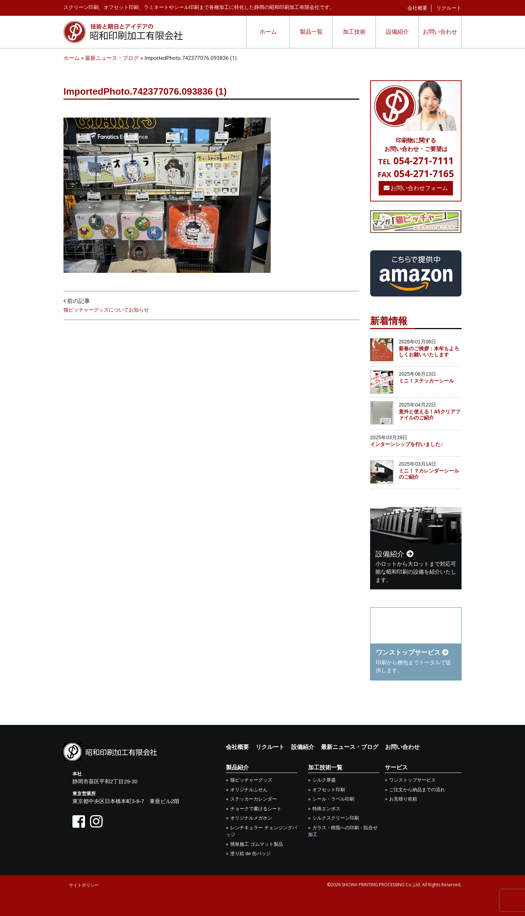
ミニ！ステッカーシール (426, 381)
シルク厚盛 (324, 780)
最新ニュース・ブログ (349, 747)
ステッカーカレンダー (253, 799)
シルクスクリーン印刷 (335, 818)
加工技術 (354, 32)
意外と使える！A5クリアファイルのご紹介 (429, 415)
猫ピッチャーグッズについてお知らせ (106, 310)
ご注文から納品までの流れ (417, 789)
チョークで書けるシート (256, 808)
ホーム (268, 32)
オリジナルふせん (249, 789)
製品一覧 (311, 32)
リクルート (449, 8)
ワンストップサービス (412, 780)
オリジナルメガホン (251, 818)
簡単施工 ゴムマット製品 (256, 844)
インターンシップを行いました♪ (406, 444)
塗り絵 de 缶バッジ (250, 853)
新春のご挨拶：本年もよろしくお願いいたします (429, 351)
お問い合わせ (440, 32)
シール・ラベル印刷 (333, 799)
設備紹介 (397, 32)
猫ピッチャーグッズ (251, 780)
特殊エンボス (326, 808)
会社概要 (417, 8)
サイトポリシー (84, 885)
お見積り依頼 (403, 799)
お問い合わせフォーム (416, 188)
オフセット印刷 (328, 789)
